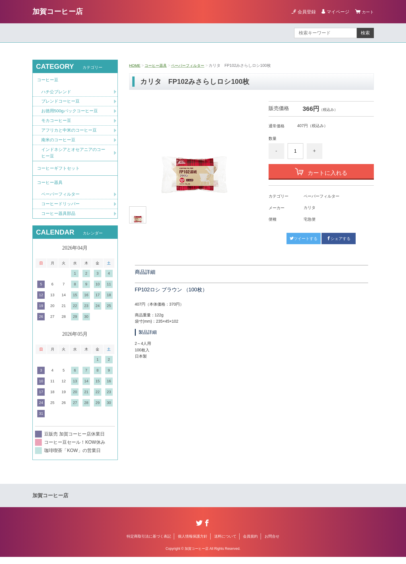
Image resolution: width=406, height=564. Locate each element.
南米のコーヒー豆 (59, 142)
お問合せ (272, 543)
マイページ (336, 11)
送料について (225, 543)
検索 (365, 32)
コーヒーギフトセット (60, 172)
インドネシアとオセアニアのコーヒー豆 (73, 156)
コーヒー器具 (157, 65)
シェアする (339, 238)
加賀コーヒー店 (60, 11)
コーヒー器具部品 (59, 220)
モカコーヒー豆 (57, 123)
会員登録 (305, 11)
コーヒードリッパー (61, 210)
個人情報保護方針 (192, 543)
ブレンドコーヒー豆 (61, 103)
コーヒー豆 (48, 80)
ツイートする (304, 238)
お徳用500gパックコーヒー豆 (71, 113)
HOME (135, 65)
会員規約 (250, 543)
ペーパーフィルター (191, 65)
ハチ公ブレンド (57, 93)
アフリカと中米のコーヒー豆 (70, 132)
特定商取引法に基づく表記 (149, 543)
